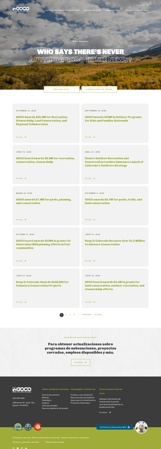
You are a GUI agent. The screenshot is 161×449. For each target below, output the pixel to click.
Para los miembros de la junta (55, 408)
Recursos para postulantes (82, 397)
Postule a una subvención (82, 395)
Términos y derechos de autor (26, 442)
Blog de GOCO (61, 89)
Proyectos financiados (80, 403)
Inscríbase (79, 362)
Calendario (47, 400)
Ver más (19, 137)
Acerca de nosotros (50, 395)
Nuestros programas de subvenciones (62, 10)
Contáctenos (142, 10)
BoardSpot (140, 5)
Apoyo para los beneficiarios (83, 400)
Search (147, 5)
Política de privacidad (54, 442)
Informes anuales (49, 406)
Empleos (45, 403)
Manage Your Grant (93, 10)
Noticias (129, 10)
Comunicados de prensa (99, 89)
